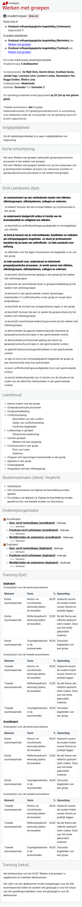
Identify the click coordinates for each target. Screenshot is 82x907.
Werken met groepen (19, 44)
